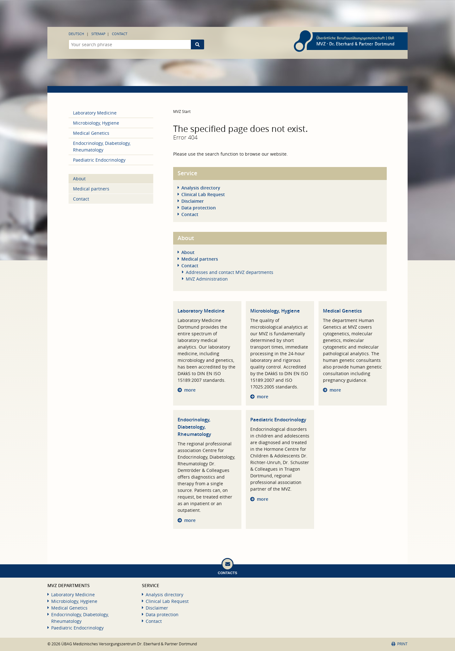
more (190, 390)
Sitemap (98, 33)
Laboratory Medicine (201, 310)
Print (399, 644)
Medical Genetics (342, 310)
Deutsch (76, 33)
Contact (119, 33)
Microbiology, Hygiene (275, 310)
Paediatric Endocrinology (278, 419)
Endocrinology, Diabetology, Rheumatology (194, 426)
